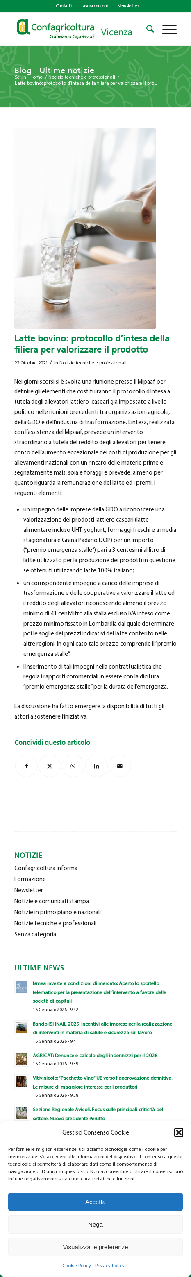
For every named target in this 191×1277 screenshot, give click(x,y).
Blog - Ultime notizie (54, 70)
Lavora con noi (94, 6)
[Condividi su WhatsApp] (73, 766)
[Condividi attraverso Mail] (120, 766)
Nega (95, 1224)
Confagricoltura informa (45, 868)
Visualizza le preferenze (95, 1246)
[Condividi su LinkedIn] (96, 766)
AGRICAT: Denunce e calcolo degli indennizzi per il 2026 (95, 1055)
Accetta (95, 1201)
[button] (179, 1132)
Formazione (30, 879)
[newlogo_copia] (79, 29)
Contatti (64, 6)
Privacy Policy (110, 1265)
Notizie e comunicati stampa (51, 901)
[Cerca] (146, 29)
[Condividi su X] (50, 766)
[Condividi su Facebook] (26, 766)
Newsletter (128, 6)
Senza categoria (35, 934)
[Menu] (165, 29)
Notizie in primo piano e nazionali (57, 912)
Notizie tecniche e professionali (93, 363)
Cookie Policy (76, 1265)
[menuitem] (64, 6)
